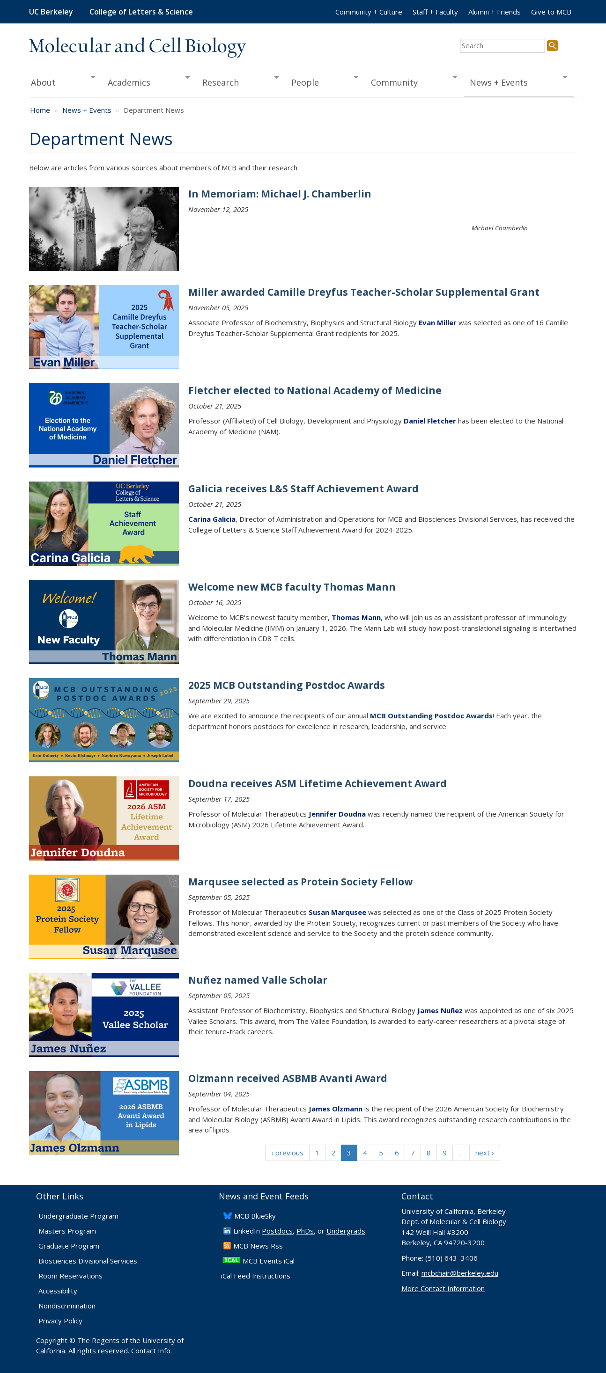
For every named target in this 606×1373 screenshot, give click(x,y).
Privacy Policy (60, 1320)
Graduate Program (68, 1245)
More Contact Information (443, 1288)
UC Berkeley (51, 12)
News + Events (515, 81)
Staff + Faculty (435, 11)
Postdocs (277, 1230)
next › (484, 1152)
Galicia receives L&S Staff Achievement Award (303, 488)
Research (237, 81)
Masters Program (67, 1230)
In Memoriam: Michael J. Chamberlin (279, 193)
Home (40, 110)
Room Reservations (70, 1275)
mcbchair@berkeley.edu (459, 1273)
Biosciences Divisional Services (87, 1260)
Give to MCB (551, 11)
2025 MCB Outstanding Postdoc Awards (286, 685)
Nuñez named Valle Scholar (257, 979)
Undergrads (345, 1230)
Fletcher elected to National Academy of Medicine (315, 390)
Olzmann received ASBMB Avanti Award (287, 1078)
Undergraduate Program (78, 1215)
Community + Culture (368, 11)
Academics (146, 81)
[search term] (502, 45)
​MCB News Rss (258, 1245)
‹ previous (287, 1152)
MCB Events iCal (269, 1260)
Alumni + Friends (494, 11)
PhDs (305, 1230)
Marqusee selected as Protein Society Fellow (300, 881)
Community (411, 81)
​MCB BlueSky (255, 1215)
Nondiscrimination (67, 1305)
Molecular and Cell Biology (137, 47)
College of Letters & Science (141, 12)
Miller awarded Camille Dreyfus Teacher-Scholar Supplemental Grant (363, 292)
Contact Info (150, 1350)
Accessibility (57, 1290)
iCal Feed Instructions (255, 1275)
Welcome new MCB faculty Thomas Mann (292, 586)
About (62, 81)
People (321, 81)
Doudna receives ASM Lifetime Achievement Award (317, 783)
